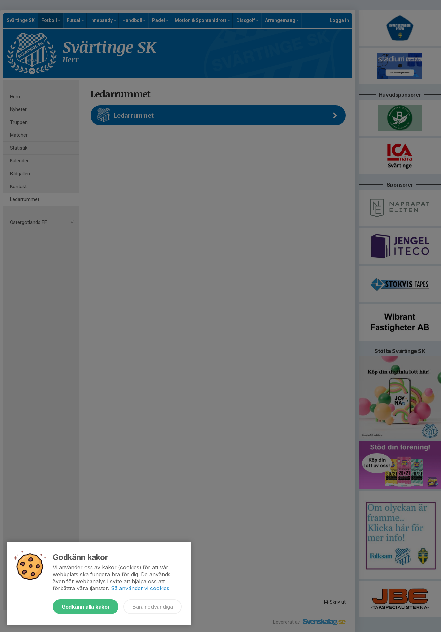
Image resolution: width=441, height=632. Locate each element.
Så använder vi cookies (140, 588)
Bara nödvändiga (152, 606)
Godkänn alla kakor (86, 606)
